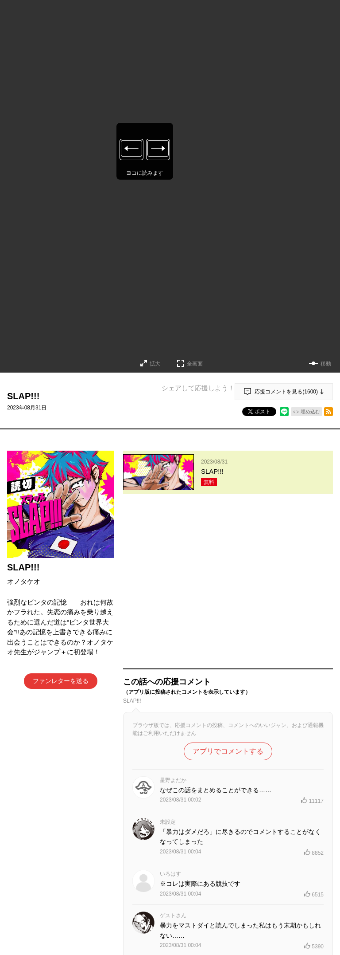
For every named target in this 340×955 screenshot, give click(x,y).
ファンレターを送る (61, 680)
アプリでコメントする (228, 594)
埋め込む (310, 411)
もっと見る (224, 905)
